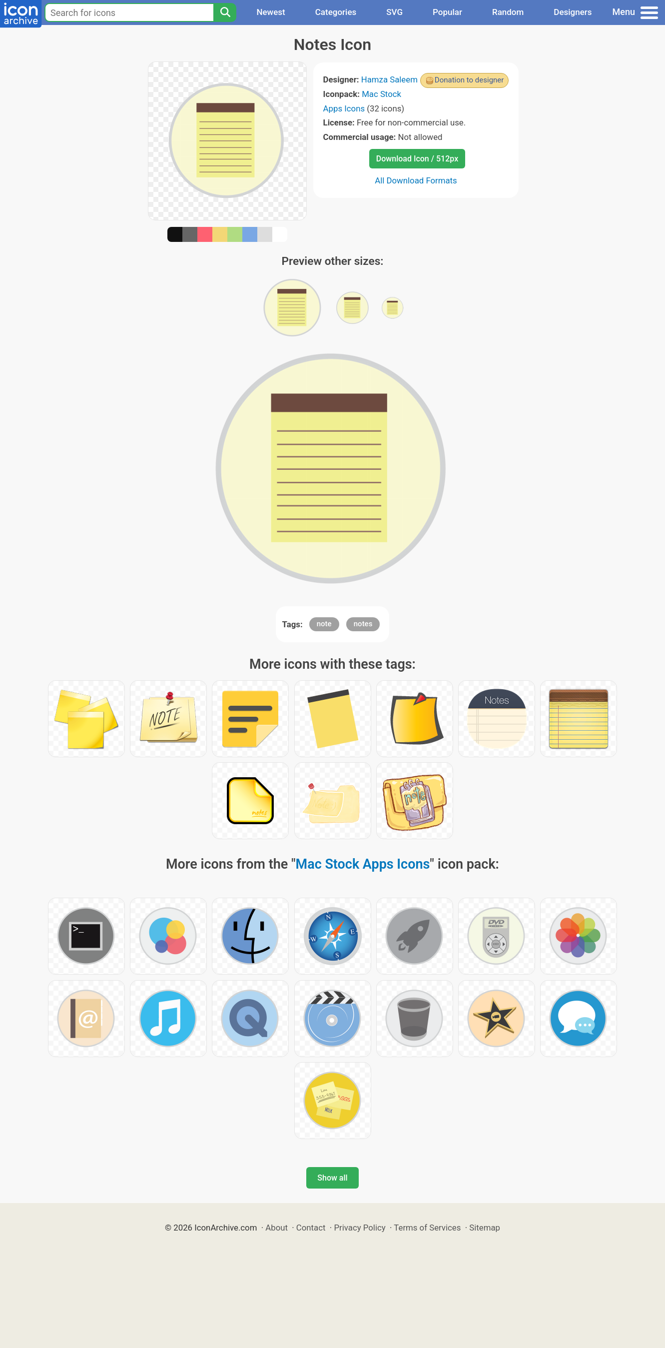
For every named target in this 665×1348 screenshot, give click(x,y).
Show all (332, 1178)
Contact (311, 1228)
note (324, 623)
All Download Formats (416, 180)
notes (363, 623)
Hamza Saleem (389, 79)
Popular (447, 12)
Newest (270, 12)
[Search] (224, 12)
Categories (336, 12)
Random (508, 12)
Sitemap (484, 1228)
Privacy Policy (359, 1228)
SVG (394, 12)
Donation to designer (469, 79)
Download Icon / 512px (417, 158)
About (276, 1228)
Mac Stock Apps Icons (363, 864)
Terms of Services (427, 1228)
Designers (573, 12)
